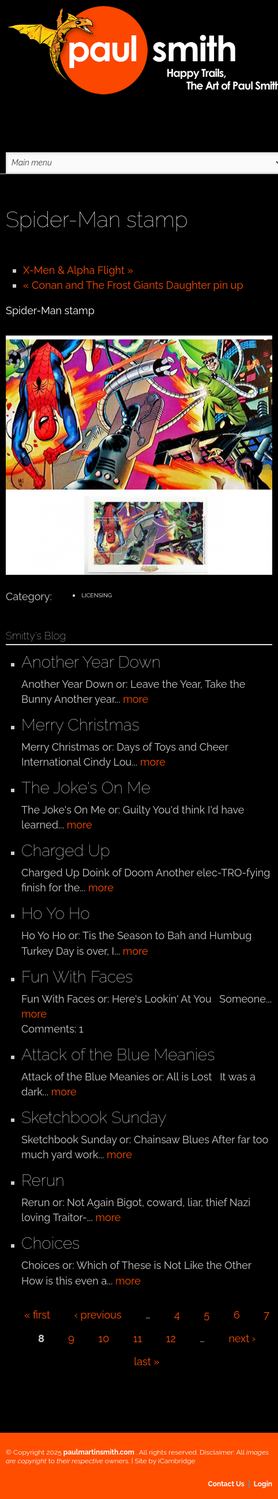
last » (146, 1361)
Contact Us (226, 1484)
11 (137, 1338)
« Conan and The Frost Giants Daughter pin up (133, 285)
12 (171, 1338)
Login (263, 1484)
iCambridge (177, 1461)
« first (37, 1315)
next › (242, 1338)
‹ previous (98, 1315)
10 (104, 1338)
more (135, 699)
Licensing (96, 595)
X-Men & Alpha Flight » (78, 270)
